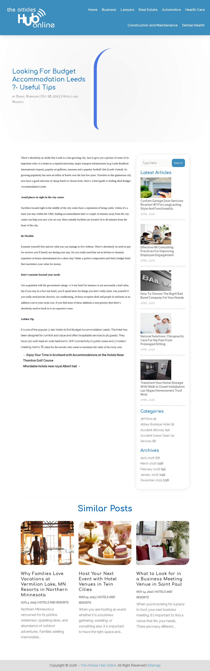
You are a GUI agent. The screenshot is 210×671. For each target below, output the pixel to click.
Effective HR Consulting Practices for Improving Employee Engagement (157, 251)
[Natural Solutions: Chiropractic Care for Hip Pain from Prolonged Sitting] (155, 323)
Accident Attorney (152, 430)
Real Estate (148, 10)
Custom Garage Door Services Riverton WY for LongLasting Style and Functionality (161, 204)
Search (178, 163)
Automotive (171, 10)
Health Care (195, 10)
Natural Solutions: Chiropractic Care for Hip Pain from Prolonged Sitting (162, 340)
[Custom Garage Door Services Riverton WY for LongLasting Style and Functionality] (155, 188)
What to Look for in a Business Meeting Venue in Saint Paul (159, 579)
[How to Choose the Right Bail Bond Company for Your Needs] (155, 280)
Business (109, 10)
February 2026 (150, 469)
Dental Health (193, 25)
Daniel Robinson (27, 96)
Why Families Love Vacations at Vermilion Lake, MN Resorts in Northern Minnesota (44, 584)
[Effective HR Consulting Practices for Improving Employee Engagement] (155, 234)
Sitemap (154, 665)
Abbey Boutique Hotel (155, 424)
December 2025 (151, 480)
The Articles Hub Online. (98, 665)
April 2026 (147, 458)
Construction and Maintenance (153, 25)
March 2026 (148, 463)
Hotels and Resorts (53, 602)
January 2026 (149, 474)
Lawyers (127, 10)
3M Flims (146, 418)
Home (92, 10)
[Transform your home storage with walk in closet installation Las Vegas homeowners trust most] (155, 370)
